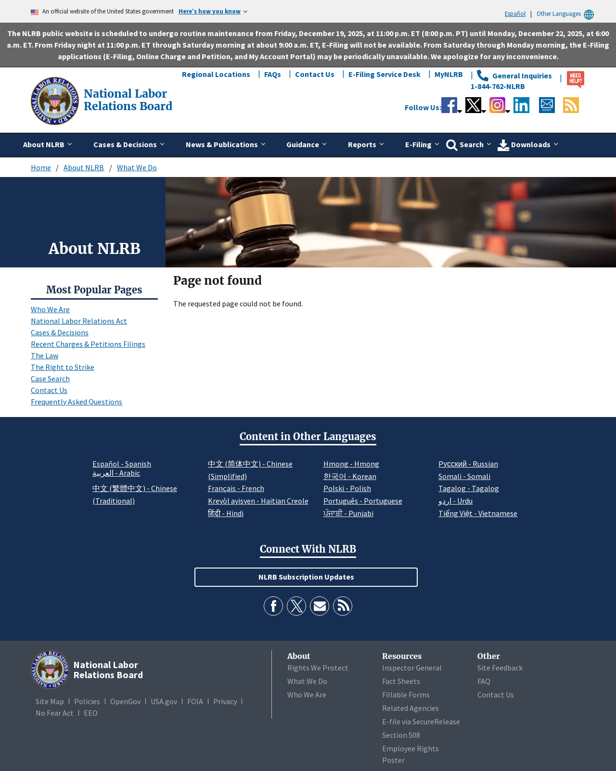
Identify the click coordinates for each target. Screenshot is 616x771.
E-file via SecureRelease (421, 721)
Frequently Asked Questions (76, 401)
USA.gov (164, 701)
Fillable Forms (406, 694)
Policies (87, 701)
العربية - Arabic (116, 473)
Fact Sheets (401, 681)
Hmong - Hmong (351, 463)
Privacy (225, 701)
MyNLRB (449, 74)
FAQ (483, 681)
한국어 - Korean (349, 476)
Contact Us (314, 74)
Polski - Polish (347, 488)
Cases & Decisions (60, 332)
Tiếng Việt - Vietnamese (477, 513)
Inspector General (412, 667)
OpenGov (125, 701)
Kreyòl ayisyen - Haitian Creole (258, 501)
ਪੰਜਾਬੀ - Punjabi (348, 513)
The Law (44, 355)
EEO (91, 713)
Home (41, 167)
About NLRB (84, 167)
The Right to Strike (62, 367)
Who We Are (50, 309)
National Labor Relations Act (79, 321)
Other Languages (567, 14)
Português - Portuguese (362, 501)
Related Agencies (410, 708)
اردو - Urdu (455, 501)
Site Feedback (500, 667)
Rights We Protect (317, 667)
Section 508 (401, 735)
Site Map (50, 701)
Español (515, 13)
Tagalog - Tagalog (468, 488)
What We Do (137, 167)
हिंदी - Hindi (226, 513)
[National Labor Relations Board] (56, 100)
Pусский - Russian (468, 463)
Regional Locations (216, 74)
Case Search (50, 378)
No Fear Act (55, 713)
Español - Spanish (121, 463)
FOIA (195, 701)
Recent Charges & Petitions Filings (88, 344)
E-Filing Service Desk (384, 74)
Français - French (236, 488)
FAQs (272, 74)
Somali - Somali (464, 476)
